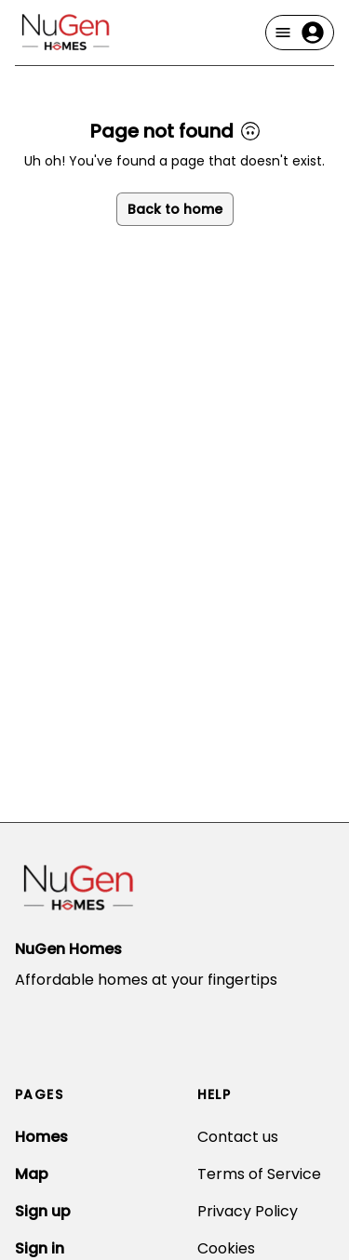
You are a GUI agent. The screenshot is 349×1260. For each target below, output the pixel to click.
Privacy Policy (247, 1211)
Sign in (39, 1248)
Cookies (226, 1248)
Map (31, 1174)
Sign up (43, 1211)
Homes (41, 1136)
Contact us (237, 1136)
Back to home (175, 209)
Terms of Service (259, 1174)
